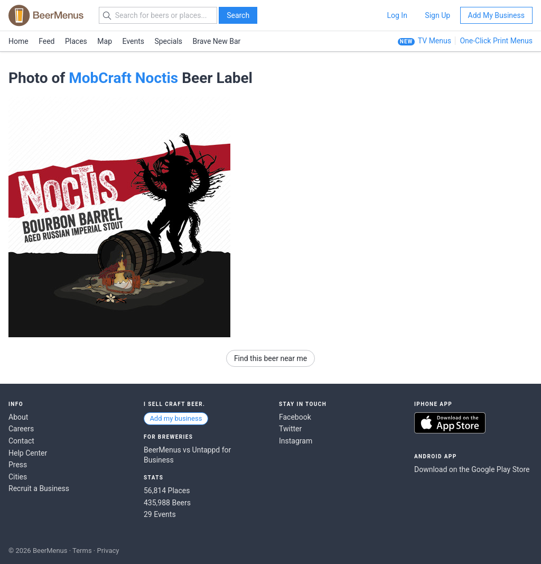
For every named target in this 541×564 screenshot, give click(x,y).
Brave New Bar (217, 41)
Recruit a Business (38, 488)
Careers (21, 428)
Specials (168, 41)
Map (104, 41)
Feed (46, 41)
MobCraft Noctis (123, 78)
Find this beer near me (270, 358)
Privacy (108, 550)
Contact (21, 441)
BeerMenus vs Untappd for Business (187, 455)
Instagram (295, 441)
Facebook (295, 417)
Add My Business (496, 15)
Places (76, 41)
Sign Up (437, 15)
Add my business (176, 418)
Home (18, 41)
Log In (397, 15)
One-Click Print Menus (496, 40)
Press (17, 464)
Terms (82, 550)
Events (133, 41)
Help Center (27, 453)
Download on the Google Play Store (471, 469)
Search (238, 15)
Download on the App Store (450, 422)
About (18, 417)
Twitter (290, 428)
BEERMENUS (45, 15)
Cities (17, 477)
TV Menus (434, 40)
